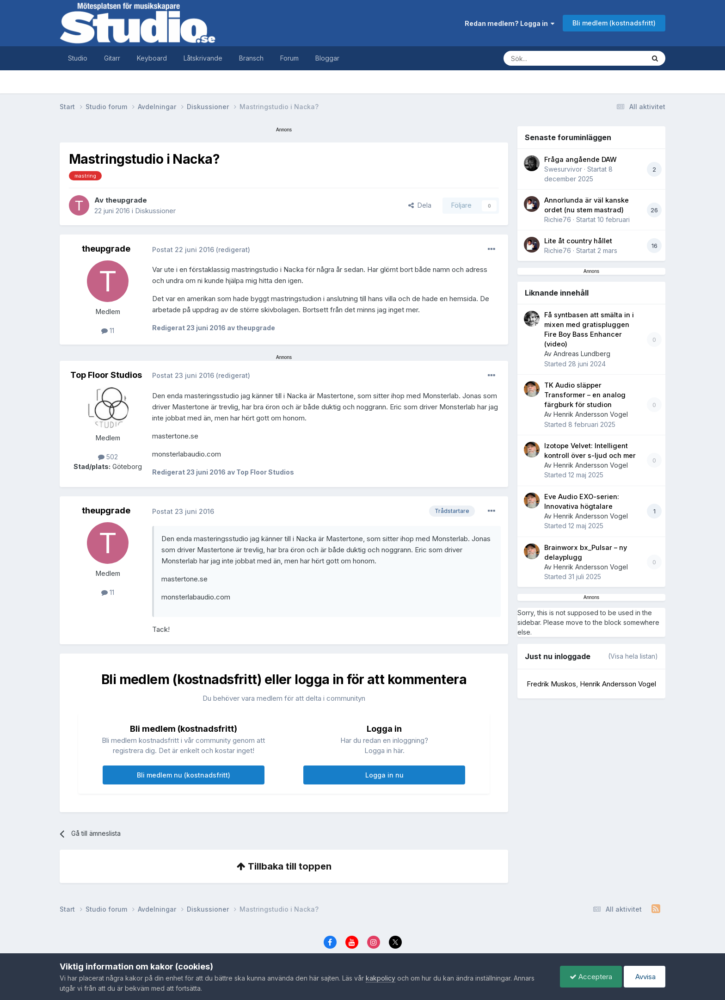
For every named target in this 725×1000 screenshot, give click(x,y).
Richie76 (557, 219)
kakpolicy (380, 978)
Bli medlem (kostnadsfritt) (614, 23)
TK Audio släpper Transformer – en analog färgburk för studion (585, 395)
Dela (419, 205)
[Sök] (565, 58)
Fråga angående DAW (580, 159)
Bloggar (327, 58)
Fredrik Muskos (551, 683)
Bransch (251, 58)
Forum (289, 58)
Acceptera (591, 976)
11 (107, 330)
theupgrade (126, 200)
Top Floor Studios (106, 375)
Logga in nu (384, 775)
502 (108, 457)
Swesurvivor (563, 169)
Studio (77, 58)
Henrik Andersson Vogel (590, 414)
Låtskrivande (203, 58)
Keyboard (152, 58)
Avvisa (644, 976)
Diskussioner (155, 210)
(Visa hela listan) (633, 656)
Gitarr (112, 58)
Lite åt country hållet (578, 241)
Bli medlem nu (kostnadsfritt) (183, 775)
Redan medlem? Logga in (509, 23)
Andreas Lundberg (581, 354)
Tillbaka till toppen (284, 866)
